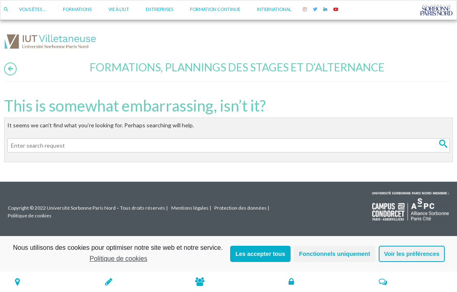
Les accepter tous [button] (260, 254)
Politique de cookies (118, 258)
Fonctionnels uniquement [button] (334, 254)
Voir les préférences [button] (412, 254)
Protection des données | (241, 208)
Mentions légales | (191, 208)
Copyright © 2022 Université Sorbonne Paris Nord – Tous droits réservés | (88, 208)
